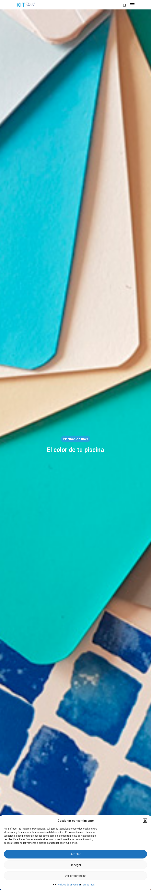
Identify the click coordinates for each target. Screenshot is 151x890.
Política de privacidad (69, 884)
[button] (145, 821)
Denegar (75, 865)
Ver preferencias (75, 875)
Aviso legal (89, 884)
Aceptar (75, 854)
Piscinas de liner (75, 439)
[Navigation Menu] (132, 5)
